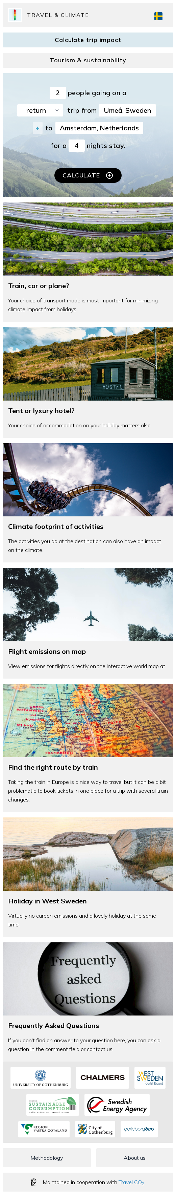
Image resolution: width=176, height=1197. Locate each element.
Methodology (46, 1157)
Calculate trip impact (88, 40)
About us (135, 1157)
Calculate (88, 175)
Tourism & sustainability (88, 60)
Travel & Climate (58, 15)
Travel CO (131, 1182)
